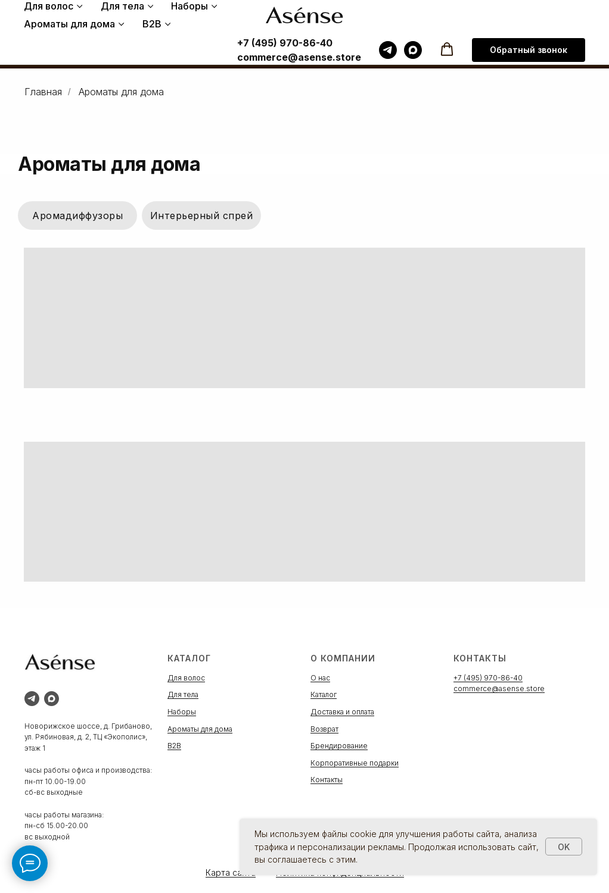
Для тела (122, 6)
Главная (43, 92)
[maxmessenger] (413, 50)
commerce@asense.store (299, 57)
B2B (151, 24)
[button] (447, 49)
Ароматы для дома (69, 24)
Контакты (326, 779)
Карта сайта (231, 872)
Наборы (189, 6)
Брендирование (339, 745)
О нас (320, 677)
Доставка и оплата (342, 711)
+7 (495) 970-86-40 (285, 43)
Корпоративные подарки (354, 762)
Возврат (324, 729)
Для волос (48, 6)
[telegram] (388, 50)
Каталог (323, 694)
